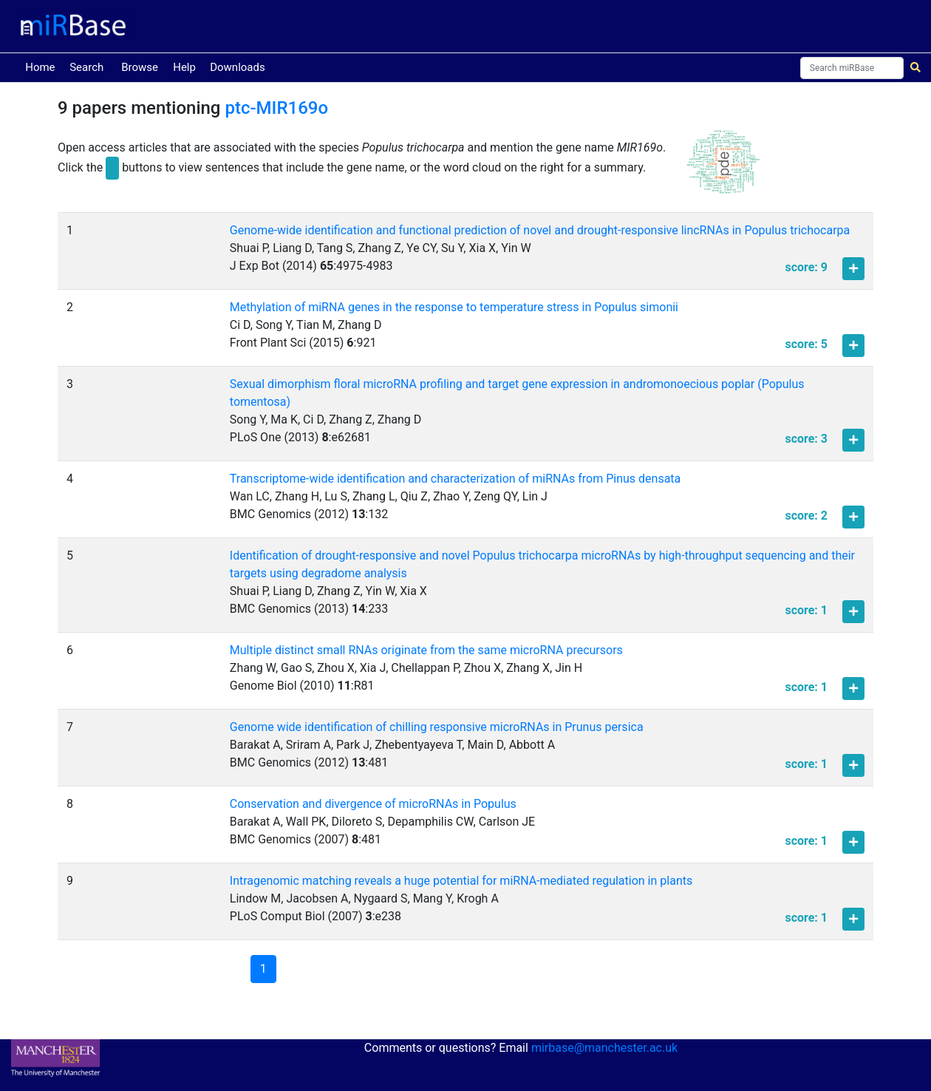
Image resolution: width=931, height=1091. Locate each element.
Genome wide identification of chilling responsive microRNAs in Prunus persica (437, 727)
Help (184, 67)
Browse (139, 67)
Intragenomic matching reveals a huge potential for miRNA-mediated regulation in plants (461, 881)
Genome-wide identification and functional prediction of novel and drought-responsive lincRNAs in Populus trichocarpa (540, 230)
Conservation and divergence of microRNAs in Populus (373, 804)
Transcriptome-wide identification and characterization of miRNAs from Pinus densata (455, 479)
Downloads (237, 67)
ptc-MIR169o (276, 108)
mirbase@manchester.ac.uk (604, 1048)
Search (86, 67)
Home (42, 66)
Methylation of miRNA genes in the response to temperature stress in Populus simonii (454, 307)
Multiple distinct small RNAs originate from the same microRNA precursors (426, 650)
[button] (723, 168)
